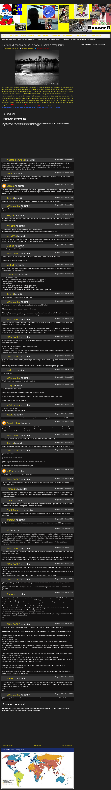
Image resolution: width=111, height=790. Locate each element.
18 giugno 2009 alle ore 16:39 (64, 252)
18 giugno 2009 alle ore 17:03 (64, 264)
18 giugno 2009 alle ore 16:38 (64, 245)
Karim (9, 173)
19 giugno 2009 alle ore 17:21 (64, 623)
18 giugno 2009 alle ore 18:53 (64, 404)
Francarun (12, 489)
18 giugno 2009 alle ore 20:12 (64, 442)
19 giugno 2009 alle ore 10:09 (64, 563)
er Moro (10, 471)
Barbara (10, 186)
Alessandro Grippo (16, 160)
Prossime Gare (67, 36)
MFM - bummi (13, 405)
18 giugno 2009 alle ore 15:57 (64, 159)
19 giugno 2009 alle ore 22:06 (64, 694)
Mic (8, 530)
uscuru (10, 414)
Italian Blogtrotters (9, 39)
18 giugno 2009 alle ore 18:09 (64, 356)
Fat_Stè (10, 215)
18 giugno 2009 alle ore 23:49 (64, 478)
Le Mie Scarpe (55, 36)
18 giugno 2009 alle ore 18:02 (64, 318)
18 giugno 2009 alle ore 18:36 (64, 369)
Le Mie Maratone (43, 36)
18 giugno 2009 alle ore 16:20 (64, 214)
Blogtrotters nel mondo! (26, 39)
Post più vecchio (67, 745)
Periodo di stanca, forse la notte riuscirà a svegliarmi (33, 44)
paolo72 (10, 265)
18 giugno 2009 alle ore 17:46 (64, 293)
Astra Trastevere (81, 36)
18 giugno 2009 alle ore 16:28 (64, 235)
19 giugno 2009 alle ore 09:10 (64, 509)
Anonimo (11, 226)
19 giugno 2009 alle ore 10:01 (64, 547)
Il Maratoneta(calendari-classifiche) (83, 39)
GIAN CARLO (13, 206)
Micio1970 (12, 236)
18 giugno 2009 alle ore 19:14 (64, 414)
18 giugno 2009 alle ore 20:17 (64, 450)
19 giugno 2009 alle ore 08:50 (64, 500)
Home (4, 36)
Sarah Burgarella (15, 510)
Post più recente (8, 745)
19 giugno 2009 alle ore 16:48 (64, 592)
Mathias (10, 246)
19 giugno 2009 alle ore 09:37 (64, 528)
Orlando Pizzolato (55, 39)
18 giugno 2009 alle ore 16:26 (64, 224)
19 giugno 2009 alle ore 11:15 (64, 579)
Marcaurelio (12, 274)
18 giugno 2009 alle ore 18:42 (64, 384)
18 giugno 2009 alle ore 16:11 (64, 205)
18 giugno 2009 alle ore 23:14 (64, 469)
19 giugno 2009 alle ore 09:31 (64, 519)
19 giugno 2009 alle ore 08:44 (64, 488)
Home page (37, 745)
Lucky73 (11, 385)
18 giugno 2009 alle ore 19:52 (64, 434)
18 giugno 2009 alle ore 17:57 (64, 301)
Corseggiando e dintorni (43, 48)
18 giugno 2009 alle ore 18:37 (64, 377)
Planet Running (42, 39)
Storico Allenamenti (27, 36)
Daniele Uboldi (14, 423)
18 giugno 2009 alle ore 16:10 (64, 172)
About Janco (14, 36)
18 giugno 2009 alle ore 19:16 (64, 421)
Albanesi (66, 39)
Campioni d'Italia (96, 36)
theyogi (10, 198)
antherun (11, 520)
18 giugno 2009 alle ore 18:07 (64, 336)
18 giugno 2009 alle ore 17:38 (64, 274)
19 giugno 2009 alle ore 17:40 (64, 677)
